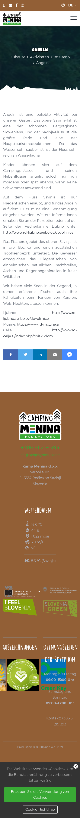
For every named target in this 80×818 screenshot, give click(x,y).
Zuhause (17, 57)
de (70, 5)
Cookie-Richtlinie (40, 809)
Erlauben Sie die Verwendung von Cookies (40, 795)
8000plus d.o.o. (46, 747)
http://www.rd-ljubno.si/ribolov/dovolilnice (38, 232)
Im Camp (62, 57)
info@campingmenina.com (40, 455)
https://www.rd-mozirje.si (38, 324)
